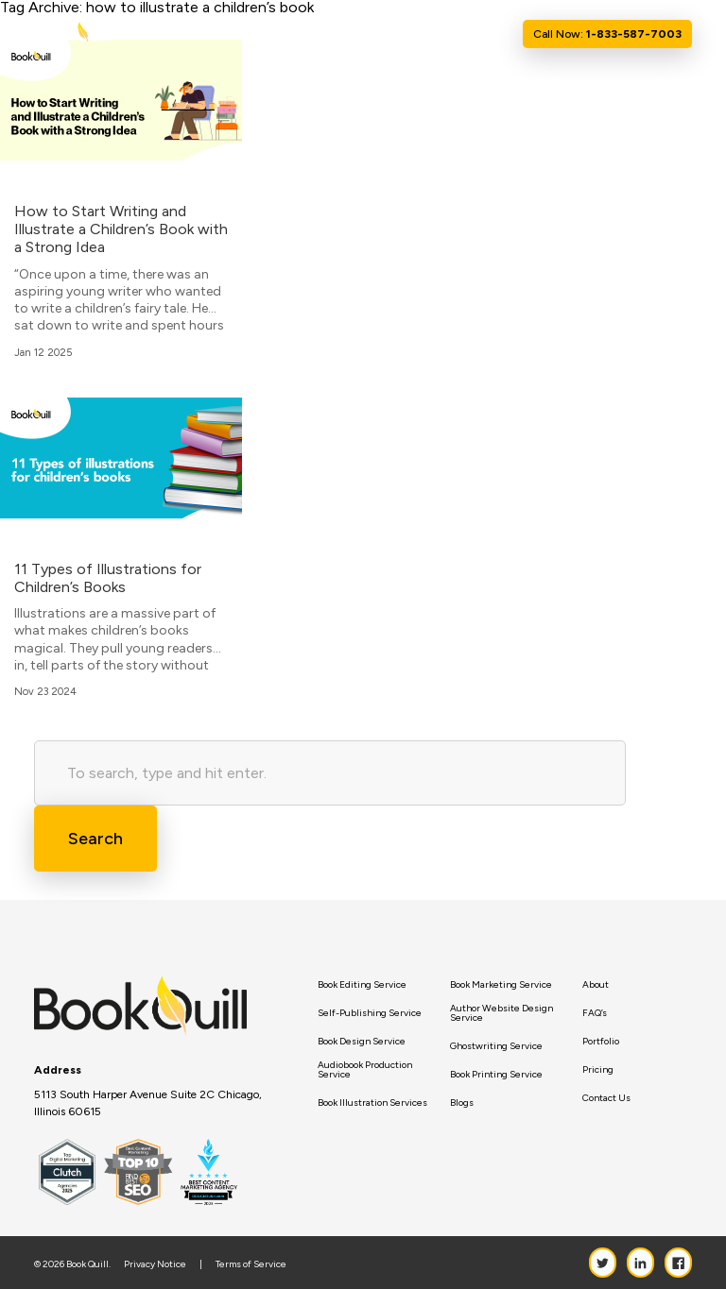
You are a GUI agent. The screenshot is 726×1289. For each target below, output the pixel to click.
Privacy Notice (155, 1264)
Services (335, 34)
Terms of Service (251, 1264)
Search (95, 838)
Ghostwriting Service (496, 1046)
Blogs (462, 1103)
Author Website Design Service (501, 1013)
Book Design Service (362, 1041)
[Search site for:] (330, 773)
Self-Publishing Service (370, 1013)
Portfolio (600, 1041)
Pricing (598, 1070)
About (278, 34)
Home (233, 34)
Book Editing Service (362, 985)
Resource (408, 34)
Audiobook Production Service (365, 1069)
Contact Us (481, 34)
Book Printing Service (496, 1074)
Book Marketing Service (501, 985)
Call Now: (607, 34)
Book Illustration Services (372, 1103)
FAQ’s (594, 1013)
